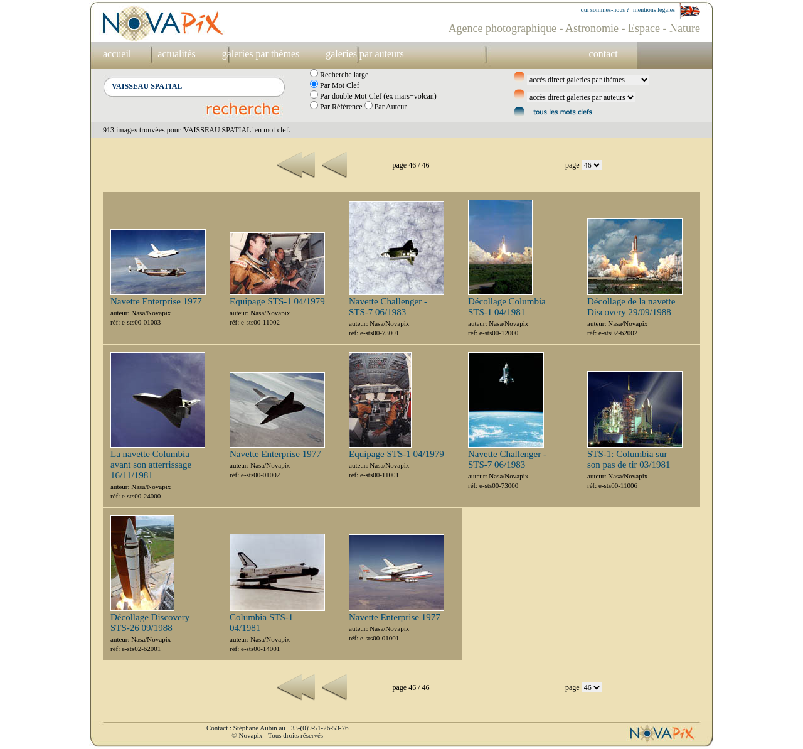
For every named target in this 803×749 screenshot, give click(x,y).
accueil (117, 53)
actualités (176, 53)
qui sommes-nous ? (605, 9)
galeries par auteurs (364, 53)
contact (603, 53)
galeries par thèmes (261, 53)
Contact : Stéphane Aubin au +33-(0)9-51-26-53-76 (277, 727)
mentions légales (654, 9)
